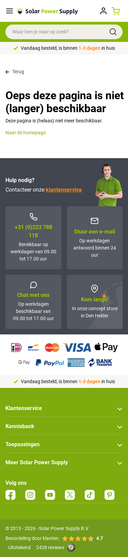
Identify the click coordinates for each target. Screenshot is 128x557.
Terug (14, 71)
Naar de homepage (25, 132)
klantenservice (64, 189)
